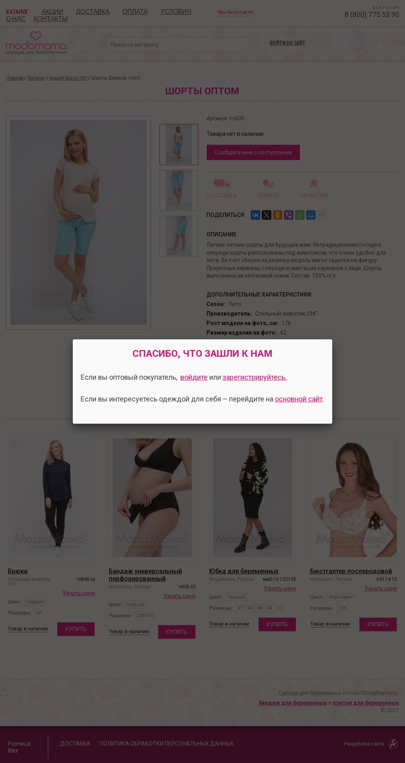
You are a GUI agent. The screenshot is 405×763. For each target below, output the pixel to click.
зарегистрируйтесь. (255, 377)
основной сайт (299, 399)
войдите (194, 377)
